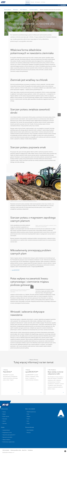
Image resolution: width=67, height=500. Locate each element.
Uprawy (4, 411)
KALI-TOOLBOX (29, 430)
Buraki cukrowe (5, 416)
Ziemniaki (4, 423)
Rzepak (4, 414)
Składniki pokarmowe (31, 411)
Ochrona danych (6, 450)
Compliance (30, 450)
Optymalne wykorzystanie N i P (8, 434)
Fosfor (28, 423)
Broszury (28, 432)
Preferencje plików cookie (15, 450)
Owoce (4, 421)
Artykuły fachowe (6, 430)
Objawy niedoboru (6, 439)
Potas (27, 414)
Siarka (27, 418)
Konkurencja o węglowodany (8, 441)
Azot (27, 421)
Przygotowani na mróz (7, 432)
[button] (27, 2)
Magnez (28, 416)
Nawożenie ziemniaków (7, 437)
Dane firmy (24, 450)
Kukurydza (4, 418)
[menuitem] (37, 2)
